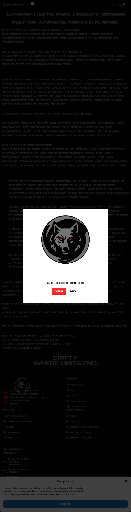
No (73, 291)
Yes (59, 291)
